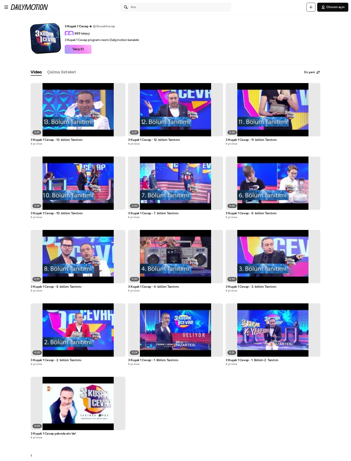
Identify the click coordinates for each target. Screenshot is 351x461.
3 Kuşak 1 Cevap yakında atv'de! (53, 433)
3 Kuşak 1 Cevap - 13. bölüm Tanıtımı (57, 140)
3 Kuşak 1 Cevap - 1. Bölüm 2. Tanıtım (252, 360)
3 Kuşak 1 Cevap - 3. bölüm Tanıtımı (251, 287)
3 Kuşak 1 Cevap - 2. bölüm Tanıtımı (56, 360)
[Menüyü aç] (6, 7)
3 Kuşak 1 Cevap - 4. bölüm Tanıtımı (153, 287)
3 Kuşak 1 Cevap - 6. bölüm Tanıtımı (251, 213)
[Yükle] (310, 7)
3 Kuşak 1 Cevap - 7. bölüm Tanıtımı (153, 213)
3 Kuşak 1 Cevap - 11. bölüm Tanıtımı (251, 140)
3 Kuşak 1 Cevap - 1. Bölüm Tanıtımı (153, 360)
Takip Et (78, 49)
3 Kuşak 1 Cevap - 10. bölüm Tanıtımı (57, 213)
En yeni (312, 72)
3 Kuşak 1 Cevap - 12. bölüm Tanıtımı (154, 140)
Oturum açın (333, 7)
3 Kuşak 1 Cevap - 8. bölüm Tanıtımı (56, 287)
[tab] (36, 72)
